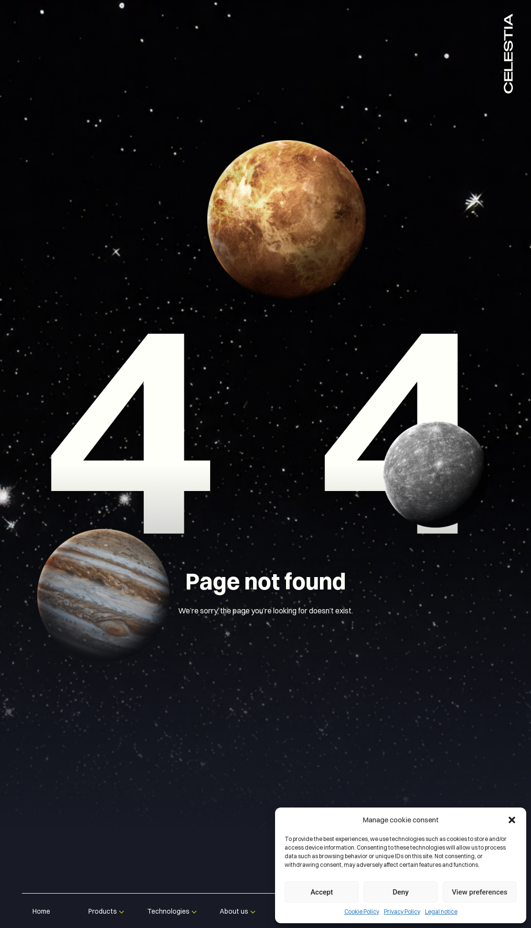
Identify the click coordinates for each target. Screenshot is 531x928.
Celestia (508, 52)
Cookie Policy (361, 911)
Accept (321, 892)
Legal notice (441, 911)
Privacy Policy (402, 911)
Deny (401, 892)
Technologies (168, 911)
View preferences (479, 892)
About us (234, 911)
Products (102, 911)
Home (41, 911)
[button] (512, 820)
